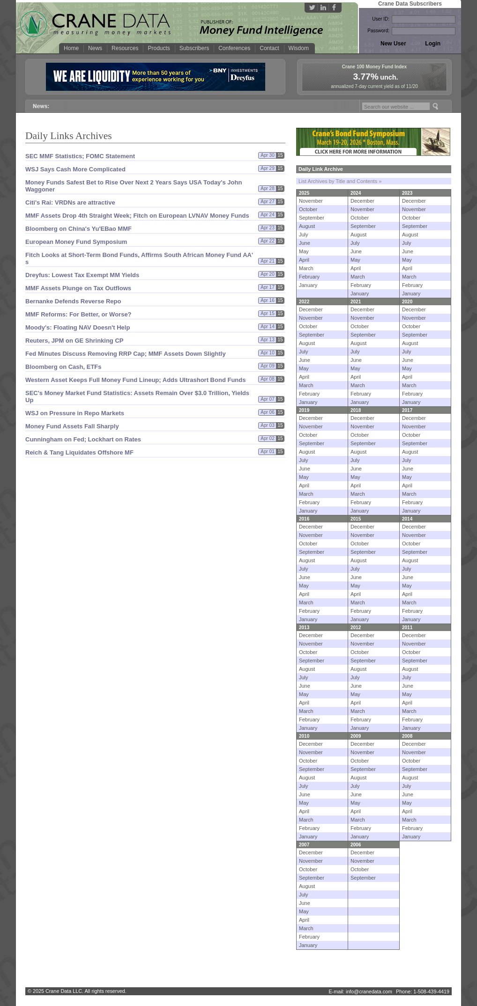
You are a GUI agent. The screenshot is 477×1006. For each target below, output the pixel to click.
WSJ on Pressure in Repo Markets (74, 413)
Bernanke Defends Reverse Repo (73, 301)
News (95, 48)
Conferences (234, 48)
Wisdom (299, 48)
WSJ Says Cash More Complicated (75, 169)
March (306, 268)
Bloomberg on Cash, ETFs (63, 366)
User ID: (380, 19)
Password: (378, 30)
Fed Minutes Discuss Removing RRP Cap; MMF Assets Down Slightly (125, 353)
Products (159, 48)
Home (71, 48)
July (303, 234)
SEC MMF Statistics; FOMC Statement (80, 156)
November (311, 201)
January (308, 285)
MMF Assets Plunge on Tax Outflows (78, 288)
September (311, 217)
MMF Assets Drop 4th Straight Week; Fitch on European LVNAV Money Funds (137, 215)
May (304, 251)
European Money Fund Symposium (76, 241)
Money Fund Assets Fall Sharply (72, 426)
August (307, 226)
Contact (269, 48)
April (304, 260)
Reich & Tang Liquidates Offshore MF (79, 452)
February (309, 276)
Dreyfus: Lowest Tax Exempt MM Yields (82, 275)
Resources (125, 48)
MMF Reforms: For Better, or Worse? (78, 314)
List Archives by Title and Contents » (339, 181)
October (308, 209)
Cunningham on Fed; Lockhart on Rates (83, 439)
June (304, 243)
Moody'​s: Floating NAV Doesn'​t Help (77, 327)
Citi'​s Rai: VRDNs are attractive (70, 202)
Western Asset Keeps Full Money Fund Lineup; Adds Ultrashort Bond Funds (135, 379)
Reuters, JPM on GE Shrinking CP (74, 340)
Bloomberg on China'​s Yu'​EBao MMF (78, 228)
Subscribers (194, 48)
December (362, 201)
